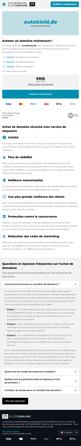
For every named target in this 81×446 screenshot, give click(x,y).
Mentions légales (10, 431)
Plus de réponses (15, 401)
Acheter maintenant (65, 4)
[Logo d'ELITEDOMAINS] (40, 416)
